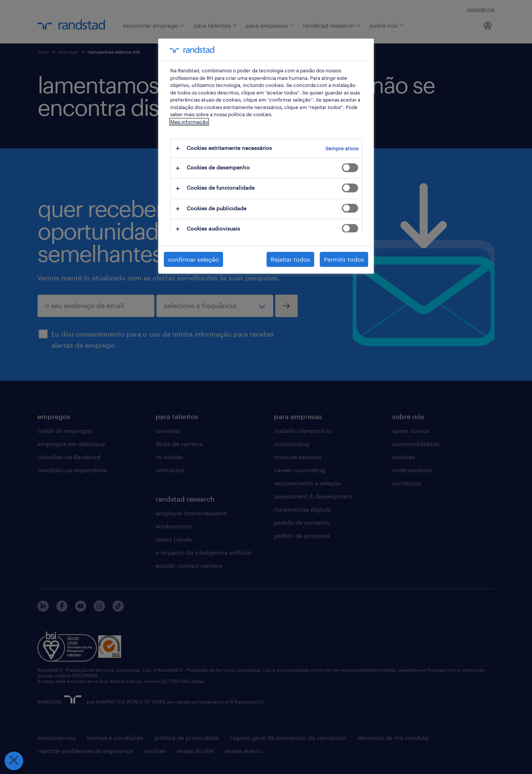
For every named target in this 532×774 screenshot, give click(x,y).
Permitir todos (344, 259)
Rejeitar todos (290, 259)
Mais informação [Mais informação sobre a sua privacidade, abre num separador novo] (189, 122)
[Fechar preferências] (9, 761)
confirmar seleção (193, 259)
